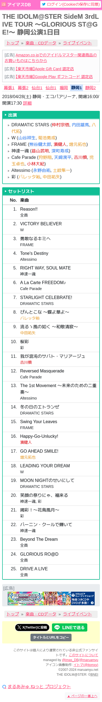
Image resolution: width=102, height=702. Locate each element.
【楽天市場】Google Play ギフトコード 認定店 (54, 77)
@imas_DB (70, 660)
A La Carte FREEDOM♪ (43, 282)
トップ (13, 43)
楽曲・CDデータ (41, 43)
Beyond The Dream (39, 539)
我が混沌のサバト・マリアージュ (52, 356)
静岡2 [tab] (90, 87)
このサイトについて (83, 655)
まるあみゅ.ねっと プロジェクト (39, 687)
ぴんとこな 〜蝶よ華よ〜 (44, 312)
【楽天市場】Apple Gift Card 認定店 (45, 69)
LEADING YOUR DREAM (45, 465)
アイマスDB (19, 4)
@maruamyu (88, 660)
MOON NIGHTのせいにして (47, 480)
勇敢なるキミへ (35, 238)
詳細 (27, 103)
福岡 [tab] (64, 87)
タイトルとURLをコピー (51, 637)
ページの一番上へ (82, 696)
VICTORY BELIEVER (41, 223)
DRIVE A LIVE (34, 568)
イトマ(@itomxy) (85, 665)
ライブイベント (77, 43)
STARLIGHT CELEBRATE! (46, 297)
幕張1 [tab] (9, 87)
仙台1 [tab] (37, 87)
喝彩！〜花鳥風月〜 (39, 510)
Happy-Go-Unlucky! (39, 436)
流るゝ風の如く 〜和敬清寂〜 (49, 326)
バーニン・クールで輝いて (46, 524)
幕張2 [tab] (23, 87)
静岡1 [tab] (76, 87)
